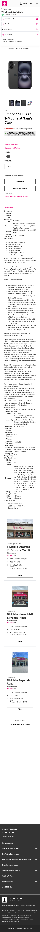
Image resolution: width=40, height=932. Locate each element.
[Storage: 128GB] (8, 166)
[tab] (9, 208)
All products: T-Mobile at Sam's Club (17, 49)
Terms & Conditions (11, 144)
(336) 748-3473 (15, 695)
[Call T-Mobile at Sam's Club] (20, 18)
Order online (20, 181)
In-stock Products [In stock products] (20, 29)
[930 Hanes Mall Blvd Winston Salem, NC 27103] (20, 24)
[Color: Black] (8, 156)
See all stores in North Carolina (20, 725)
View (20, 576)
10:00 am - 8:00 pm (18, 559)
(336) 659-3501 (15, 629)
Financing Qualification (12, 148)
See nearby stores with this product (16, 196)
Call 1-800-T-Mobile (20, 188)
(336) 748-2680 (15, 562)
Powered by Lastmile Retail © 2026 (20, 928)
